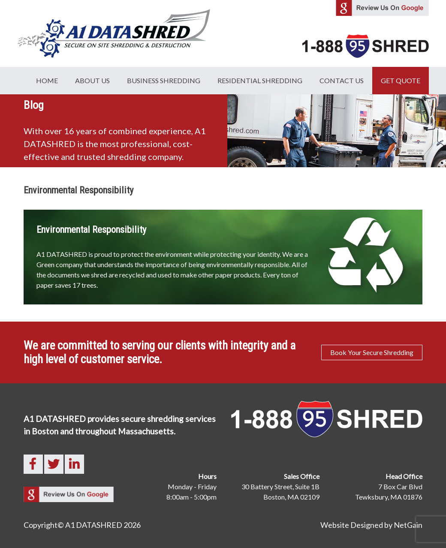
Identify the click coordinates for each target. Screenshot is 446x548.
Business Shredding (163, 80)
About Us (92, 80)
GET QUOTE (400, 80)
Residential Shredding (259, 80)
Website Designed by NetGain (371, 525)
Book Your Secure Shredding (371, 352)
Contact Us (341, 80)
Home (47, 80)
